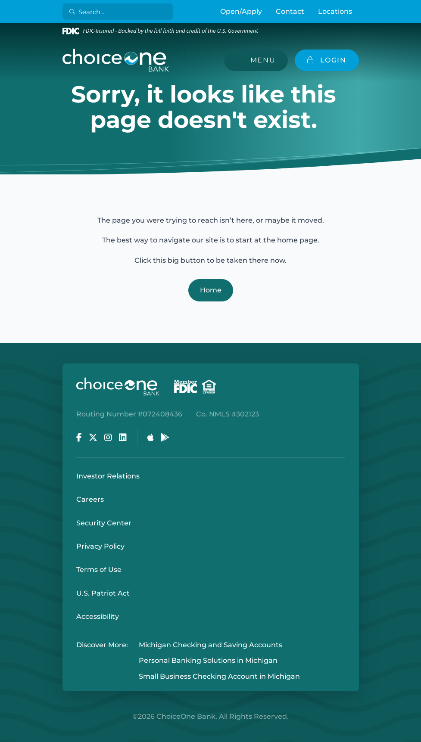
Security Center (103, 523)
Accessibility (97, 616)
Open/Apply (241, 11)
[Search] (119, 11)
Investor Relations (108, 476)
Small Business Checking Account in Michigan (219, 676)
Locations (335, 11)
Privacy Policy (100, 546)
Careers (90, 499)
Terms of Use (99, 569)
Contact (290, 11)
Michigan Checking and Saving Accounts (210, 645)
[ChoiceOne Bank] (115, 60)
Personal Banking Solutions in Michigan (208, 661)
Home (210, 290)
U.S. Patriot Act (103, 593)
